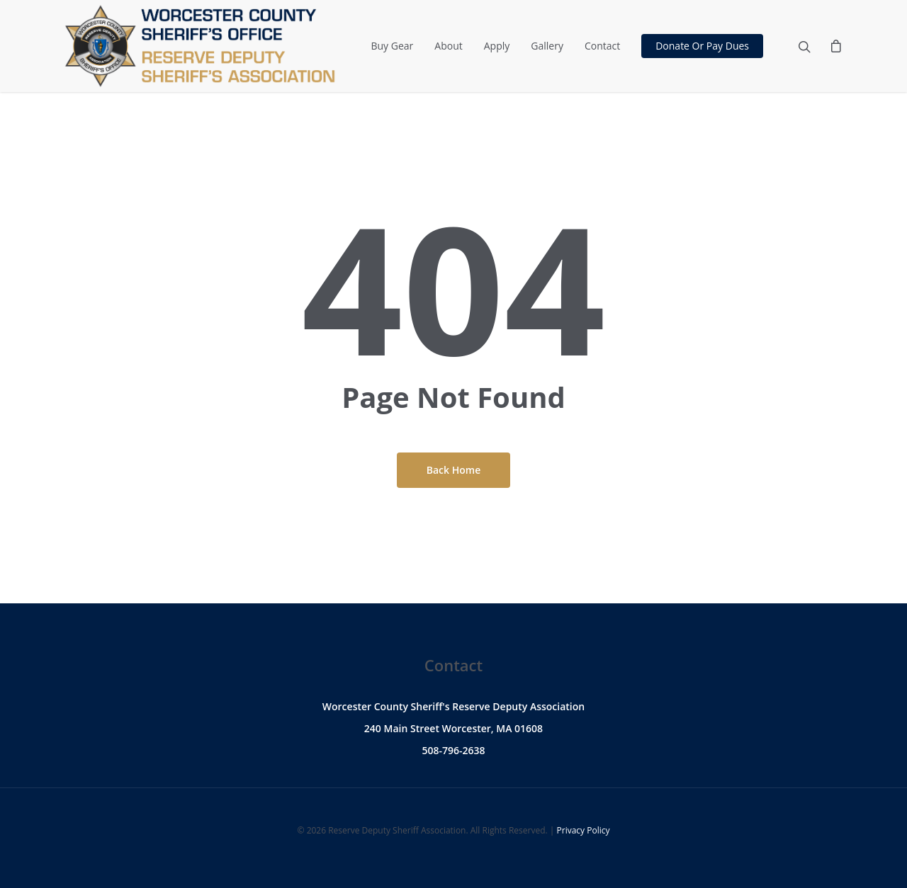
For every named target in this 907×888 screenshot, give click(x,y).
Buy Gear (392, 45)
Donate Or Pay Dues (702, 45)
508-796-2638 (453, 750)
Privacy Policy (583, 830)
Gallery (547, 45)
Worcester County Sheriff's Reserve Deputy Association (453, 706)
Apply (497, 45)
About (448, 45)
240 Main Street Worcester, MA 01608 (453, 728)
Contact (602, 45)
